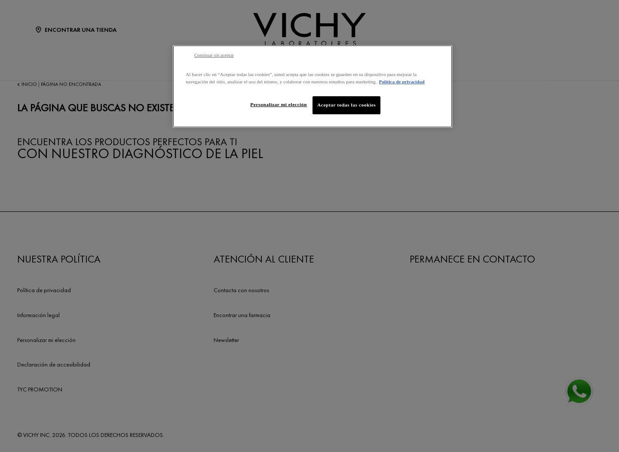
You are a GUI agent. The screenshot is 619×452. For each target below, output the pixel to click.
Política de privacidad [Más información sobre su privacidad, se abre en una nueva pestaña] (401, 81)
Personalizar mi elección (278, 104)
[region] (312, 86)
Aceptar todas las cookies (346, 104)
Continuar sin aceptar (214, 55)
